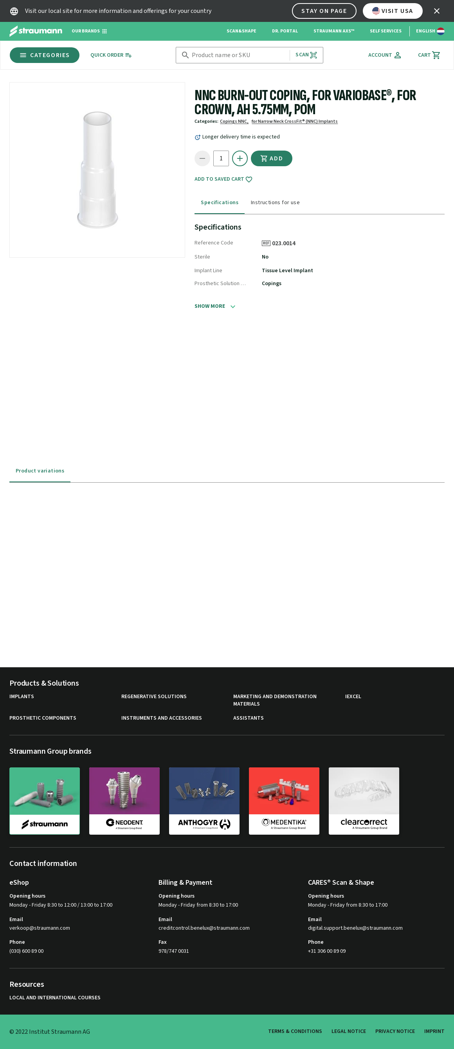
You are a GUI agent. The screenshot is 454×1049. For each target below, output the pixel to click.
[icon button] (437, 11)
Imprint (434, 1031)
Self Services (386, 31)
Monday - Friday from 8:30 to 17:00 (198, 905)
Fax (163, 942)
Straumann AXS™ (333, 31)
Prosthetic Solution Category (220, 283)
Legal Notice (348, 1031)
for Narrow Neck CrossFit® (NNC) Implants (295, 121)
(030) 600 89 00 (26, 951)
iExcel (353, 697)
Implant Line (208, 271)
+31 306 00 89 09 (327, 951)
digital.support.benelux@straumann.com (355, 928)
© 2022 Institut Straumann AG (49, 1031)
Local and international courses (55, 998)
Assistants (248, 718)
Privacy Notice (395, 1031)
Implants (21, 697)
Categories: (206, 121)
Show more (210, 306)
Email (16, 919)
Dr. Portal (285, 31)
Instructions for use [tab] (275, 203)
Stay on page (324, 11)
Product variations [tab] (40, 471)
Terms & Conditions (295, 1031)
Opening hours (27, 896)
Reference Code (214, 243)
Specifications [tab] (219, 203)
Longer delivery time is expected (241, 137)
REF (266, 243)
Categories (44, 55)
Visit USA (392, 11)
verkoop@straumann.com (39, 928)
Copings (271, 283)
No (265, 257)
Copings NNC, (234, 121)
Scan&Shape (241, 31)
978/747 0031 (174, 951)
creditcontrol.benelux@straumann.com (204, 928)
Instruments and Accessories (161, 718)
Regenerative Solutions (154, 697)
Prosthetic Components (42, 718)
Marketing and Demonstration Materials (275, 700)
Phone (17, 942)
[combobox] (239, 55)
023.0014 (286, 243)
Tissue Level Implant (287, 271)
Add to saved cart (224, 179)
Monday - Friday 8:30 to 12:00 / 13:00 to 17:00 (60, 905)
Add (271, 158)
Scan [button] (306, 55)
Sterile (202, 257)
